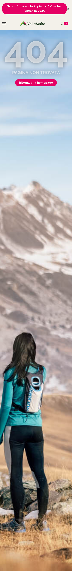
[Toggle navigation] (4, 24)
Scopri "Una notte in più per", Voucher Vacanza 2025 (34, 8)
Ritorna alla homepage (36, 82)
